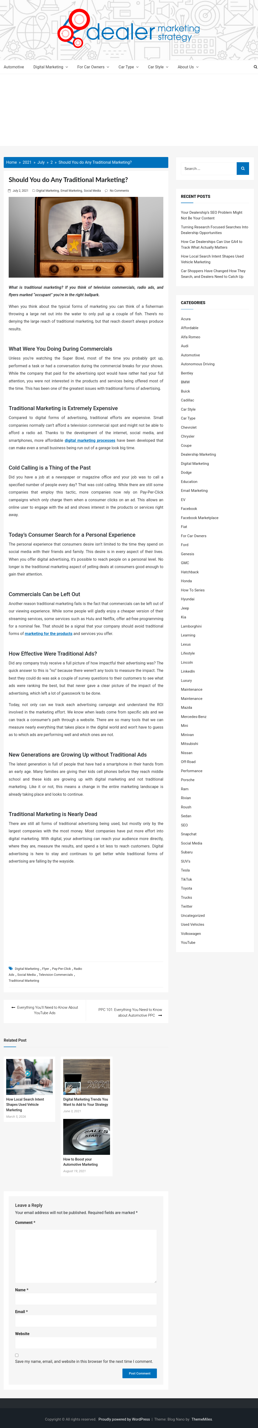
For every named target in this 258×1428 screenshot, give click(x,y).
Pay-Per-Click (61, 969)
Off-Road (188, 762)
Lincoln (187, 662)
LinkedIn (188, 671)
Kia (183, 617)
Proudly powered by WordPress (125, 1417)
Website (22, 1331)
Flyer (45, 969)
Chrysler (188, 436)
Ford (184, 545)
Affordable (189, 328)
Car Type (126, 67)
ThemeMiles (202, 1417)
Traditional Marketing (24, 980)
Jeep (185, 608)
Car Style (156, 67)
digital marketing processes (90, 440)
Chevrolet (189, 427)
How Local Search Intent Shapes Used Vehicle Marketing (25, 1102)
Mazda (186, 707)
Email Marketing (71, 190)
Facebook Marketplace (200, 518)
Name (22, 1287)
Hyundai (188, 599)
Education (189, 481)
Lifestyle (188, 653)
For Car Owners (91, 67)
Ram (185, 789)
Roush (186, 807)
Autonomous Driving (198, 364)
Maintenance (191, 689)
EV (183, 500)
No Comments (119, 190)
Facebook (189, 508)
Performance (191, 771)
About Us (186, 67)
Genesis (187, 554)
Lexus (186, 644)
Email (21, 1309)
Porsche (188, 780)
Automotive (14, 67)
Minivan (187, 735)
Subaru (187, 852)
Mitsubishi (189, 743)
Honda (186, 581)
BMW (185, 382)
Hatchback (190, 572)
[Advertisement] (129, 111)
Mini (184, 725)
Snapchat (189, 834)
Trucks (186, 897)
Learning (188, 635)
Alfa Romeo (190, 337)
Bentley (187, 373)
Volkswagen (191, 933)
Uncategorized (193, 915)
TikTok (186, 879)
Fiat (184, 527)
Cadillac (187, 400)
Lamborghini (191, 626)
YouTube (188, 942)
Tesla (185, 870)
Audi (184, 346)
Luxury (186, 680)
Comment (25, 1220)
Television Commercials (56, 975)
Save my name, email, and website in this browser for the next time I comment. (84, 1359)
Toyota (186, 888)
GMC (185, 563)
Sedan (186, 816)
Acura (186, 319)
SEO (184, 825)
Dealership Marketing (198, 454)
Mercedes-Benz (193, 716)
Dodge (186, 472)
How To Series (193, 590)
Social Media (92, 190)
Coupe (186, 445)
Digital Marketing (48, 67)
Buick (185, 391)
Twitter (186, 906)
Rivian (186, 798)
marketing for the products (48, 633)
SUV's (185, 861)
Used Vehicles (192, 924)
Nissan (186, 753)
